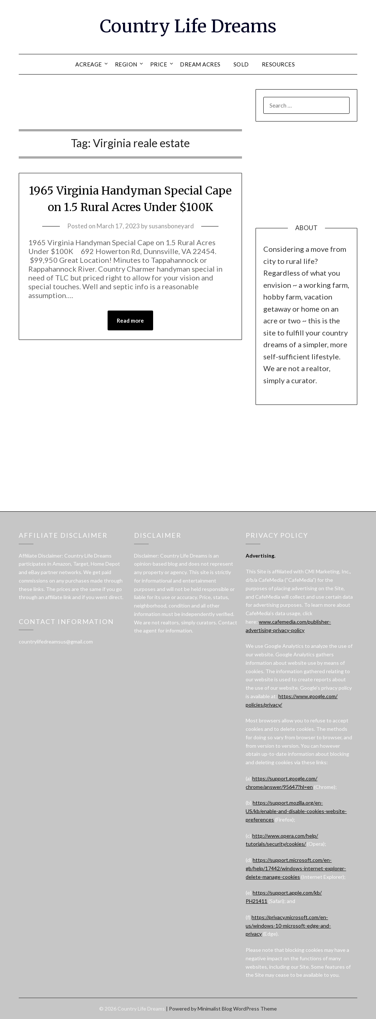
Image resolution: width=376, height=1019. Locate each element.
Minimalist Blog (215, 1008)
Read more (130, 320)
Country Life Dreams (188, 26)
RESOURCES (278, 64)
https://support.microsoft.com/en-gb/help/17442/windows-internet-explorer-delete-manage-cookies (296, 868)
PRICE (158, 64)
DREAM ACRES (200, 64)
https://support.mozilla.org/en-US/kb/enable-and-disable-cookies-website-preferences (296, 811)
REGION (126, 64)
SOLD (241, 64)
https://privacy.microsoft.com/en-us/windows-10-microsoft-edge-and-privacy (288, 925)
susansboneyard (171, 226)
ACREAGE (88, 64)
